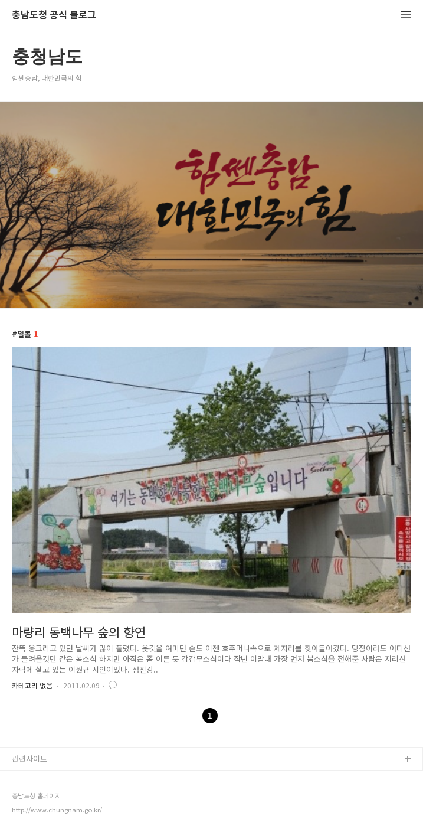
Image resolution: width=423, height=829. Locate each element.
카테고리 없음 (32, 685)
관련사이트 (29, 758)
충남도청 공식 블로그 (54, 15)
